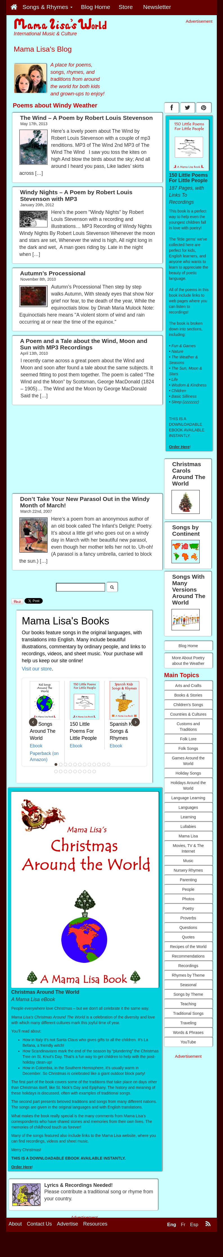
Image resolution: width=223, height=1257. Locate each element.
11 (103, 764)
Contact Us (39, 1224)
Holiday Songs (188, 773)
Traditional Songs (188, 1013)
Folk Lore (188, 739)
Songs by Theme (188, 994)
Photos (188, 899)
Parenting (188, 880)
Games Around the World (188, 761)
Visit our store (37, 669)
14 (60, 771)
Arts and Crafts (188, 685)
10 (99, 764)
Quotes (188, 937)
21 (94, 771)
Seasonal (188, 985)
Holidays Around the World (188, 785)
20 (89, 771)
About (15, 1224)
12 (108, 764)
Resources (95, 1224)
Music (188, 860)
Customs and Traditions (188, 727)
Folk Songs (188, 748)
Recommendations (188, 956)
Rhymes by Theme (188, 975)
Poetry (188, 908)
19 (84, 771)
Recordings (188, 965)
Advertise (67, 1224)
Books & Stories (188, 695)
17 (75, 771)
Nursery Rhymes (188, 870)
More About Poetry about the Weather (188, 661)
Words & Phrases (188, 1032)
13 (56, 771)
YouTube (188, 1042)
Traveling (188, 1023)
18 (79, 771)
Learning (188, 817)
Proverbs (188, 918)
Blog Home (188, 646)
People (188, 889)
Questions (188, 927)
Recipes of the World (188, 946)
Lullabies (188, 826)
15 (65, 771)
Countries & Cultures (188, 714)
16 (70, 771)
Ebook (36, 745)
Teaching (188, 1004)
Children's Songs (188, 704)
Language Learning (188, 798)
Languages (188, 807)
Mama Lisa (188, 836)
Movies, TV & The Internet (188, 848)
